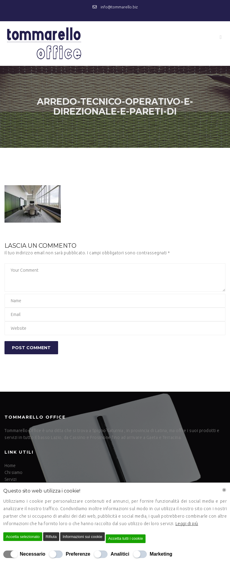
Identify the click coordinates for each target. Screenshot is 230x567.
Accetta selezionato (23, 536)
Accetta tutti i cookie (125, 538)
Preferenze (78, 554)
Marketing (161, 554)
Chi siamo (13, 472)
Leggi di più (186, 523)
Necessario (32, 554)
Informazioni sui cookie (82, 536)
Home (10, 465)
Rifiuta (51, 536)
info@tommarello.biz (115, 7)
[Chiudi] (224, 489)
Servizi (10, 479)
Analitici (120, 554)
